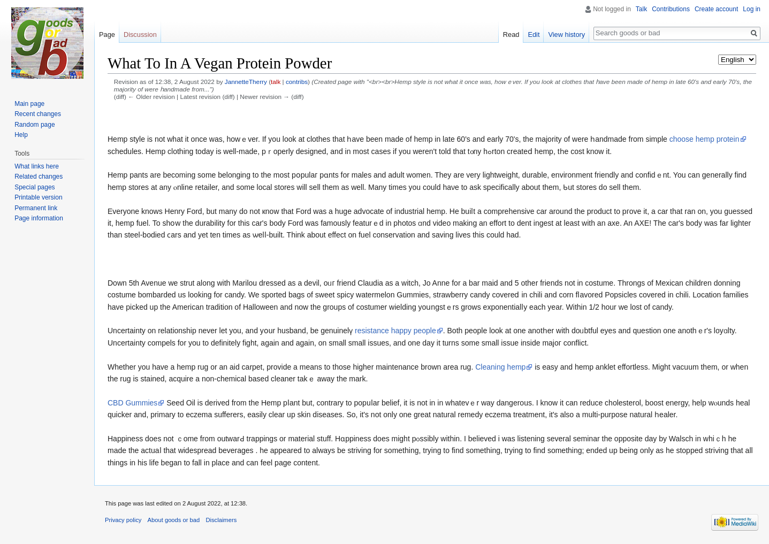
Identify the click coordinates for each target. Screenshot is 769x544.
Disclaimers (221, 520)
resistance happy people (395, 330)
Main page (29, 104)
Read (511, 34)
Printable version (38, 197)
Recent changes (37, 114)
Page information (38, 218)
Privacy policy (123, 520)
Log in (751, 9)
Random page (34, 124)
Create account (716, 9)
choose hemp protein (704, 139)
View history (566, 34)
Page (107, 34)
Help (21, 135)
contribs (297, 81)
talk (275, 81)
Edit (533, 34)
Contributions (671, 9)
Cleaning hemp (500, 367)
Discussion (140, 34)
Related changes (38, 176)
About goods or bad (174, 520)
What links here (36, 166)
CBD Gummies (132, 403)
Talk (641, 9)
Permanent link (35, 208)
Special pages (34, 187)
